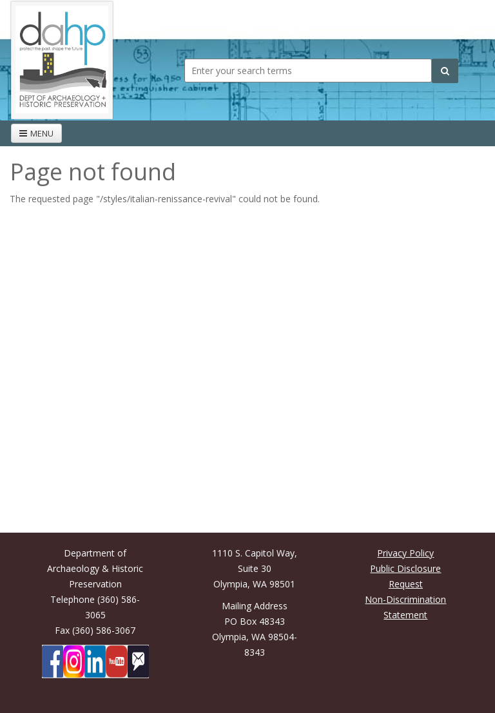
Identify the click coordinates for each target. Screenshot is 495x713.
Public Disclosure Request (405, 576)
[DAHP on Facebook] (52, 661)
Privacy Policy (405, 553)
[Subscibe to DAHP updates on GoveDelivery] (138, 661)
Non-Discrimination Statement (405, 607)
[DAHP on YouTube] (116, 661)
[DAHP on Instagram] (73, 661)
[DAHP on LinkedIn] (95, 661)
